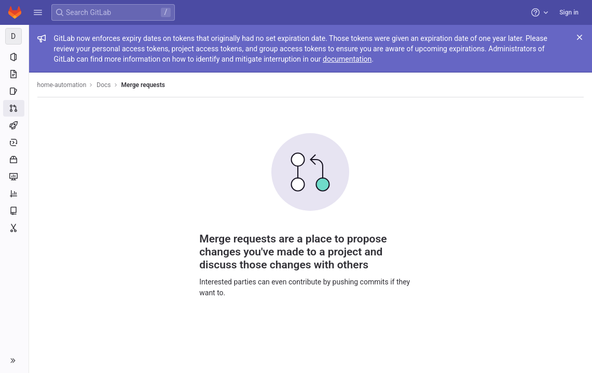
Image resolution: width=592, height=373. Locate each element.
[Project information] (14, 57)
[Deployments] (14, 142)
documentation (347, 59)
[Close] (579, 37)
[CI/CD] (14, 125)
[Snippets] (14, 228)
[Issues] (14, 91)
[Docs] (14, 36)
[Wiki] (14, 211)
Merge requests (143, 85)
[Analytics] (14, 193)
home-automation (62, 85)
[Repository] (14, 74)
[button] (38, 12)
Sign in (569, 12)
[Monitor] (14, 176)
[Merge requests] (14, 108)
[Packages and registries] (14, 159)
